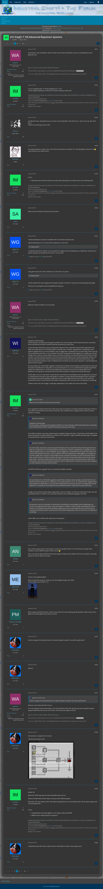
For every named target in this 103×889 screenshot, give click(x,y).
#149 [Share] (96, 301)
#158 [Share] (96, 732)
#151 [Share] (96, 394)
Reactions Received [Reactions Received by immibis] (11, 104)
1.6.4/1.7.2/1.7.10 (57, 28)
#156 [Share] (96, 665)
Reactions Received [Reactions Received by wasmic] (11, 69)
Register (91, 2)
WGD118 (41, 256)
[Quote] (96, 78)
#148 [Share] (96, 268)
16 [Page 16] (23, 43)
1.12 (81, 28)
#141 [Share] (96, 49)
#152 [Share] (96, 545)
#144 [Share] (96, 145)
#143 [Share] (96, 117)
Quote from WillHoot (38, 418)
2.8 (42, 28)
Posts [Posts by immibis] (8, 106)
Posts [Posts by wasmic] (8, 71)
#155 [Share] (96, 636)
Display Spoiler (34, 247)
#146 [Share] (96, 208)
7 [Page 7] (12, 43)
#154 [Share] (96, 608)
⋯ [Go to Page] (10, 43)
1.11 (77, 28)
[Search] (98, 2)
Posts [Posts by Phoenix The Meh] (8, 627)
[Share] (98, 43)
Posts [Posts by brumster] (8, 165)
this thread (51, 101)
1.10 (73, 28)
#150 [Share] (96, 337)
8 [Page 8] (16, 871)
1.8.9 (65, 28)
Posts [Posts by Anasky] (8, 564)
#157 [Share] (96, 693)
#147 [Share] (96, 236)
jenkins (58, 26)
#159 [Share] (96, 788)
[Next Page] (26, 43)
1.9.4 (69, 28)
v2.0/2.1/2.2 (24, 28)
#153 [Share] (96, 573)
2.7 (39, 28)
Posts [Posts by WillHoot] (8, 356)
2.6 (36, 28)
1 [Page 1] (7, 43)
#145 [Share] (96, 174)
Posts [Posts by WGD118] (8, 255)
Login (85, 2)
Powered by (51, 886)
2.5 (33, 28)
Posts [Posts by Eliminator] (8, 656)
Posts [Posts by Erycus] (8, 136)
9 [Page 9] (17, 43)
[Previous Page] (4, 43)
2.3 (30, 28)
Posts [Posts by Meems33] (8, 592)
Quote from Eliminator (38, 698)
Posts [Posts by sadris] (8, 227)
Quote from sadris (37, 399)
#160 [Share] (96, 842)
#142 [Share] (96, 85)
